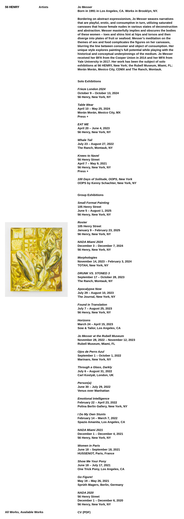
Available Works (31, 512)
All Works (12, 512)
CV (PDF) (84, 512)
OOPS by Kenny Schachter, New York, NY (107, 183)
